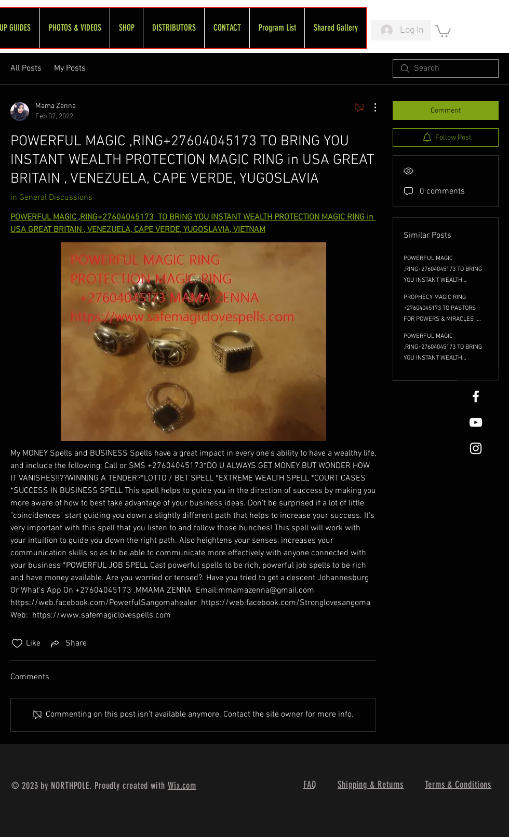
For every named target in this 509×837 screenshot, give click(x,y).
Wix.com (182, 785)
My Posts (70, 68)
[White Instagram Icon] (476, 448)
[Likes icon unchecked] (17, 643)
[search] (446, 68)
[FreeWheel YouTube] (476, 422)
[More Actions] (370, 107)
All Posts (26, 68)
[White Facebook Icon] (476, 396)
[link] (443, 30)
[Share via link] (68, 643)
